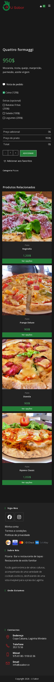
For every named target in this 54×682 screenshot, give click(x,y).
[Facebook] (9, 517)
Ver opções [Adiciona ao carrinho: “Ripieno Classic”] (27, 482)
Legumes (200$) (13, 117)
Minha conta (11, 526)
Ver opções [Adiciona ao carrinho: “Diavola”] (27, 408)
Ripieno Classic (27, 470)
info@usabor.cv (21, 664)
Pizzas (16, 170)
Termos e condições (15, 530)
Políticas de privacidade (17, 535)
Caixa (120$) (11, 92)
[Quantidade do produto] (10, 152)
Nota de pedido (14, 84)
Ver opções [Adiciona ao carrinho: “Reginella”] (27, 261)
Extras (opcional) (12, 100)
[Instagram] (19, 517)
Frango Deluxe (27, 322)
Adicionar (28, 153)
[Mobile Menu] (48, 5)
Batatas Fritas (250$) (12, 106)
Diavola (27, 396)
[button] (18, 161)
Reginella (27, 248)
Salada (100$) (11, 113)
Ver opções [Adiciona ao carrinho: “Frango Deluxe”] (27, 335)
